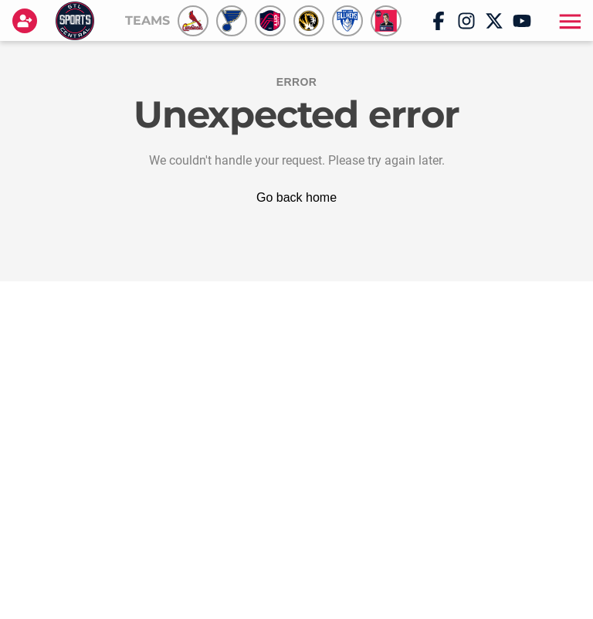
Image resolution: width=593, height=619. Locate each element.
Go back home (296, 197)
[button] (568, 21)
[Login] (27, 20)
